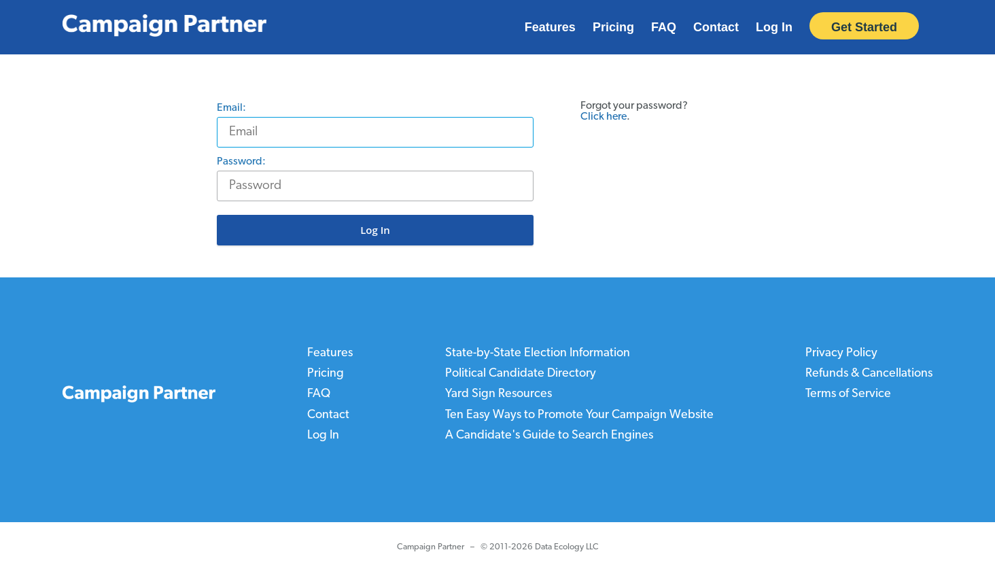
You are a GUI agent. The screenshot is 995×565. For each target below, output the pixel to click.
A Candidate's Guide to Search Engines (549, 434)
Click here (603, 117)
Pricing (613, 27)
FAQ (663, 27)
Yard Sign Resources (498, 394)
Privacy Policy (841, 353)
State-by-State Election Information (537, 353)
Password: (245, 161)
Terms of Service (848, 394)
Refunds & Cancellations (868, 373)
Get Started (864, 27)
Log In (774, 27)
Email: (235, 108)
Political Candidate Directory (520, 373)
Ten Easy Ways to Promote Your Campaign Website (579, 414)
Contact (716, 27)
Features (550, 27)
